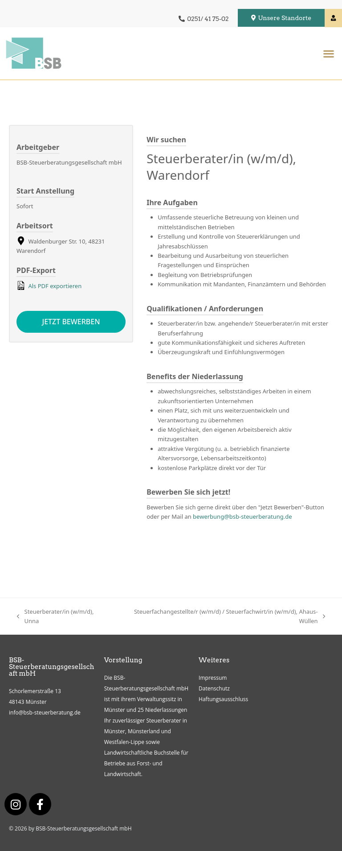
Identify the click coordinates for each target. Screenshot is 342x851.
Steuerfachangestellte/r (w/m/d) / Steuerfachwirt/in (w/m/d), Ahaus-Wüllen (221, 616)
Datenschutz (214, 689)
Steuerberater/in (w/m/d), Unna (55, 616)
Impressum (213, 678)
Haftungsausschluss (223, 699)
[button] (328, 53)
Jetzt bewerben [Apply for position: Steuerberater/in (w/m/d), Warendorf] (71, 322)
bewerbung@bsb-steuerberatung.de (242, 516)
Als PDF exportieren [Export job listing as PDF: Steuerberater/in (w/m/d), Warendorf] (48, 285)
